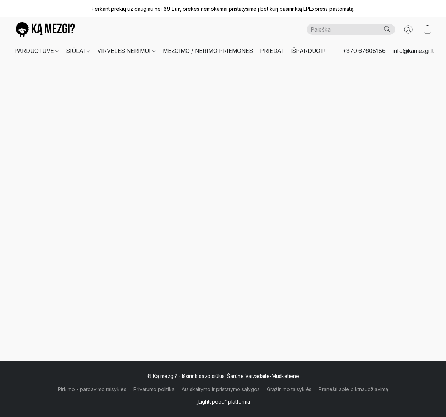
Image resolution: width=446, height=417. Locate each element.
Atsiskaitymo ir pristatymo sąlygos (221, 389)
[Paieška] (387, 29)
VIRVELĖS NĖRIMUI (126, 50)
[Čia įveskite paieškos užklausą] (351, 29)
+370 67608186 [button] (364, 50)
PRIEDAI (271, 50)
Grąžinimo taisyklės (289, 389)
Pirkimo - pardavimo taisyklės (92, 389)
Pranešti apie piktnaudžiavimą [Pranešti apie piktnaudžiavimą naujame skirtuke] (353, 389)
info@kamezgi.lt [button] (413, 50)
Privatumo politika (154, 389)
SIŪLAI (78, 50)
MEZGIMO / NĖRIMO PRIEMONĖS (208, 50)
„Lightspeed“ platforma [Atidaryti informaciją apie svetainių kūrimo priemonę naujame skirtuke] (223, 402)
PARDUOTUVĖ (36, 50)
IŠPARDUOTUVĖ (313, 50)
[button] (45, 29)
